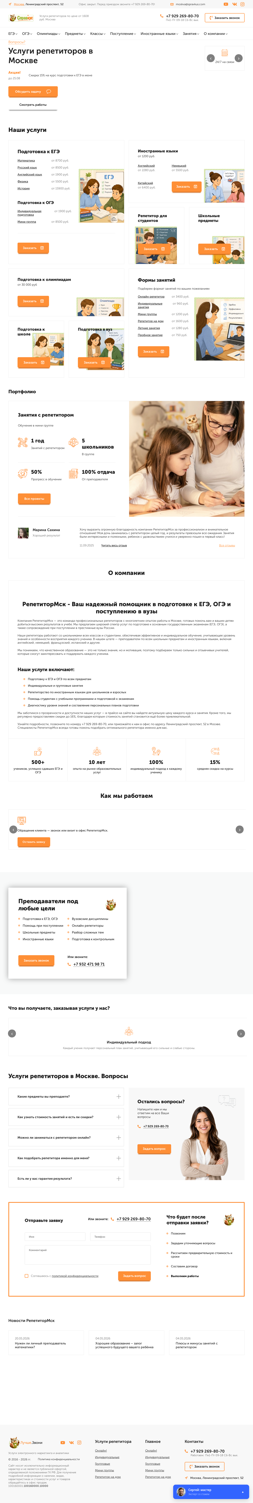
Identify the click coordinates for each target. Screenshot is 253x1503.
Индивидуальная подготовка (29, 215)
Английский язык (30, 176)
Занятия (189, 33)
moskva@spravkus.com (187, 4)
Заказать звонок (225, 18)
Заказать (33, 251)
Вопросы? (16, 42)
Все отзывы (227, 548)
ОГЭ (25, 33)
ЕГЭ (11, 33)
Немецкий (179, 168)
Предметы (74, 33)
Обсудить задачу (30, 91)
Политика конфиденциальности (59, 1459)
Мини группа (27, 224)
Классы (96, 33)
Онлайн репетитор (151, 299)
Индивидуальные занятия (150, 307)
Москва (19, 4)
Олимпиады (47, 33)
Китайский (145, 185)
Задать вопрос (154, 1212)
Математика (26, 163)
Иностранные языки (158, 33)
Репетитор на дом (151, 323)
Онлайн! (101, 1450)
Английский (146, 168)
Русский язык (27, 170)
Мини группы (147, 316)
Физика (23, 183)
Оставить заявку (34, 852)
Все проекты (34, 501)
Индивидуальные (107, 1457)
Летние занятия (149, 330)
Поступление (121, 33)
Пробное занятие (150, 337)
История (24, 190)
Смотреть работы (78, 91)
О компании (214, 33)
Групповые (102, 1464)
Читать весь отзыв (114, 548)
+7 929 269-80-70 (179, 16)
